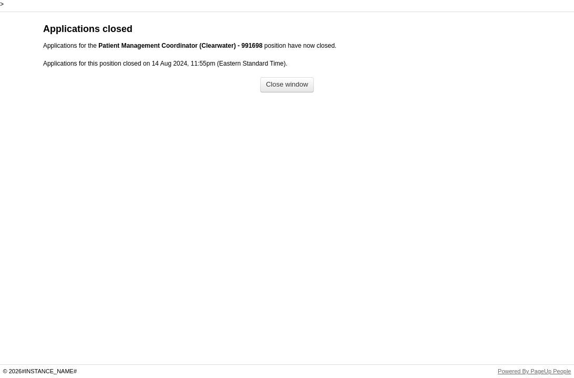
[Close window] (287, 84)
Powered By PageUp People (534, 371)
